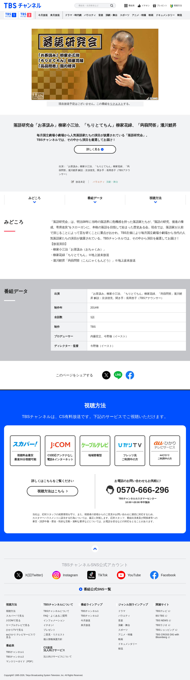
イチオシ (146, 5)
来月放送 (55, 15)
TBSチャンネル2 (26, 15)
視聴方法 (178, 5)
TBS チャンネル (22, 5)
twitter (106, 375)
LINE (118, 375)
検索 (111, 5)
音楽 (100, 15)
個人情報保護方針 (52, 639)
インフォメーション (54, 620)
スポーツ (124, 15)
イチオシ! (48, 625)
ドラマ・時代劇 (73, 15)
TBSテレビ (161, 611)
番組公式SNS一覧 (97, 589)
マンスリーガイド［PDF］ (20, 661)
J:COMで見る (13, 620)
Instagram (70, 575)
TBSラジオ (161, 625)
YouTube (134, 575)
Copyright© (9, 675)
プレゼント (162, 5)
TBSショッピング (165, 629)
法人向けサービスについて (57, 656)
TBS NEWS (162, 620)
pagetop (95, 548)
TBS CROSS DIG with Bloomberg (167, 636)
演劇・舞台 (111, 15)
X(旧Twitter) (34, 575)
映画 (151, 15)
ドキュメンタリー (165, 15)
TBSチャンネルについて (56, 611)
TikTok (103, 575)
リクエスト (116, 104)
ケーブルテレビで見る (18, 625)
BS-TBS (160, 615)
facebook (130, 375)
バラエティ (90, 15)
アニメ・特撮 (139, 15)
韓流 (179, 15)
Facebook (168, 575)
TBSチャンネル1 (11, 15)
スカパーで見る (15, 615)
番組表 (132, 5)
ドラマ (121, 611)
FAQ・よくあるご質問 (55, 615)
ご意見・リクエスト (54, 634)
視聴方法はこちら (50, 491)
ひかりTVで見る (14, 629)
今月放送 (43, 15)
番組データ (95, 198)
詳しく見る (93, 149)
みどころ (34, 198)
